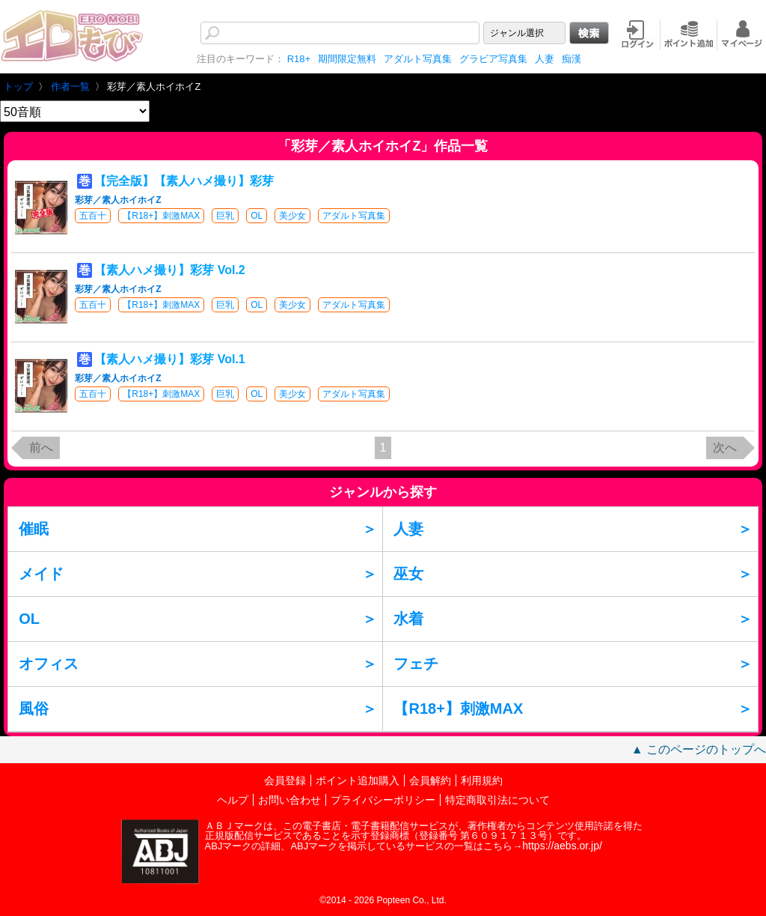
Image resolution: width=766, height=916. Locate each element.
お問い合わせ (289, 800)
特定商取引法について (497, 800)
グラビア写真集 (493, 59)
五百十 (92, 215)
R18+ (298, 59)
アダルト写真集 (418, 59)
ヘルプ (232, 800)
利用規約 (482, 780)
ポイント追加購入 (357, 780)
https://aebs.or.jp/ (562, 846)
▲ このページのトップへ (698, 749)
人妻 (544, 59)
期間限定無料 (347, 59)
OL (257, 215)
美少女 (292, 215)
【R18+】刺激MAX (161, 215)
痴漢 (571, 59)
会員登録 (285, 780)
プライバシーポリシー (383, 800)
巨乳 (225, 215)
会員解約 (430, 780)
